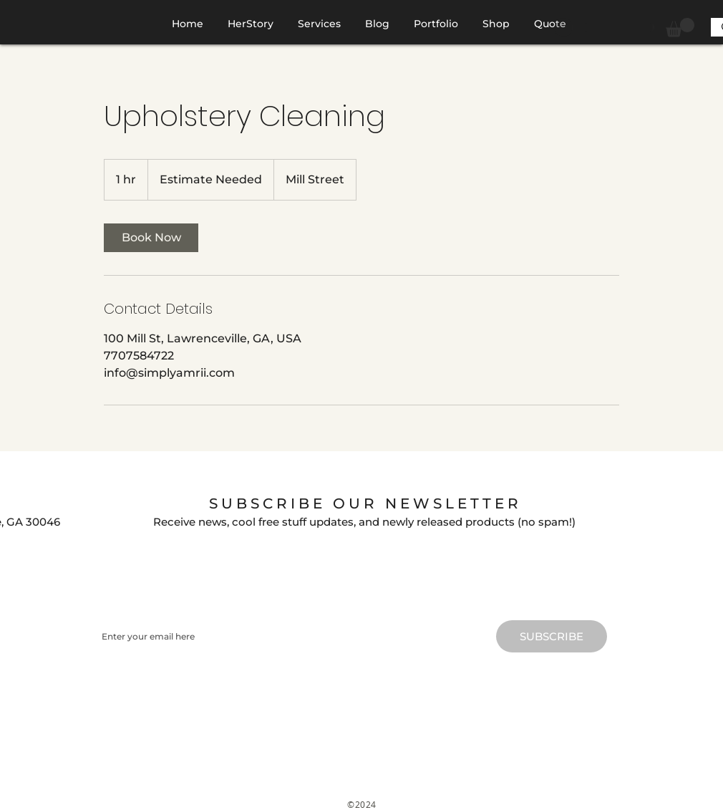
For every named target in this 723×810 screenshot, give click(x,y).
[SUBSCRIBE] (551, 636)
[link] (151, 237)
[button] (680, 27)
